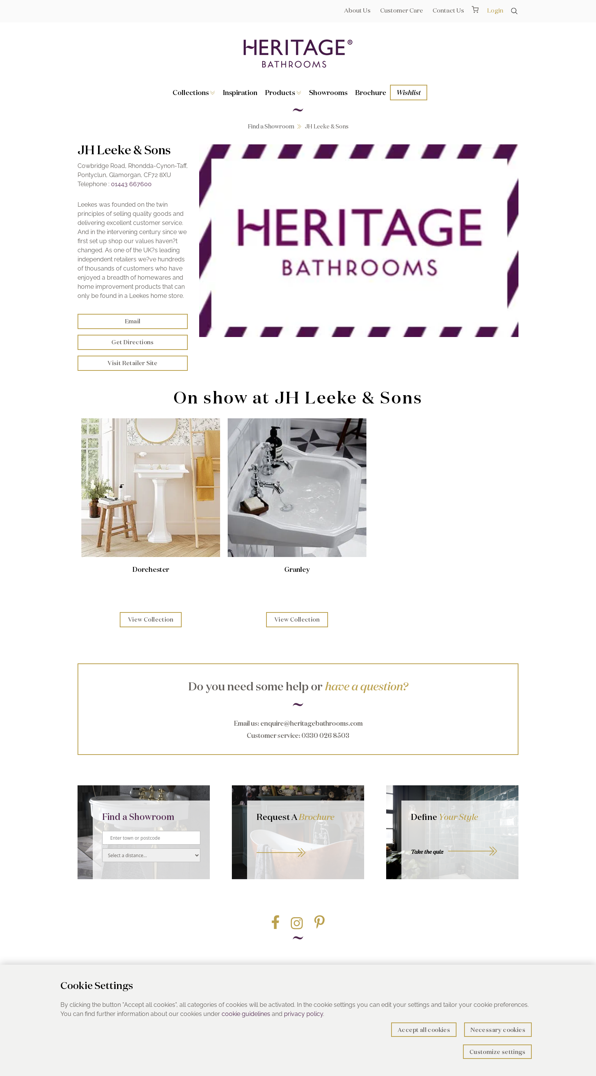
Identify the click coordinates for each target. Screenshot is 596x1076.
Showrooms (328, 92)
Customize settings (497, 1051)
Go (306, 844)
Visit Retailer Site (133, 363)
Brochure (370, 92)
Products (283, 92)
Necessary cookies (498, 1029)
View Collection (150, 619)
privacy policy (303, 1013)
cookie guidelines (246, 1013)
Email (133, 321)
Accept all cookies (424, 1029)
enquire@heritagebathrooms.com (311, 723)
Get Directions (132, 342)
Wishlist (408, 92)
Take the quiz (427, 851)
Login (495, 10)
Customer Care (401, 10)
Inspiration (240, 92)
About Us (357, 10)
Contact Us (448, 10)
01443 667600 (131, 184)
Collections (194, 92)
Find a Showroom (271, 126)
